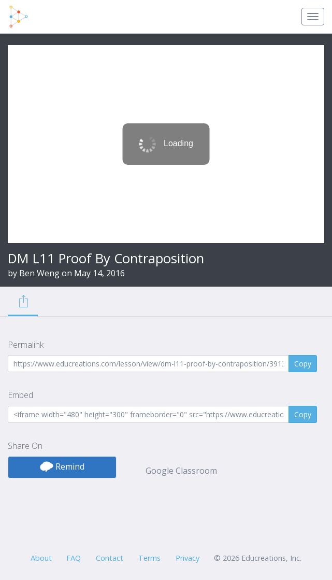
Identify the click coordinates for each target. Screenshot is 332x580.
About (41, 558)
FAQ (73, 558)
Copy (302, 364)
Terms (149, 558)
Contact (109, 558)
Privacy (187, 558)
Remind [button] (62, 466)
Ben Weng (39, 273)
